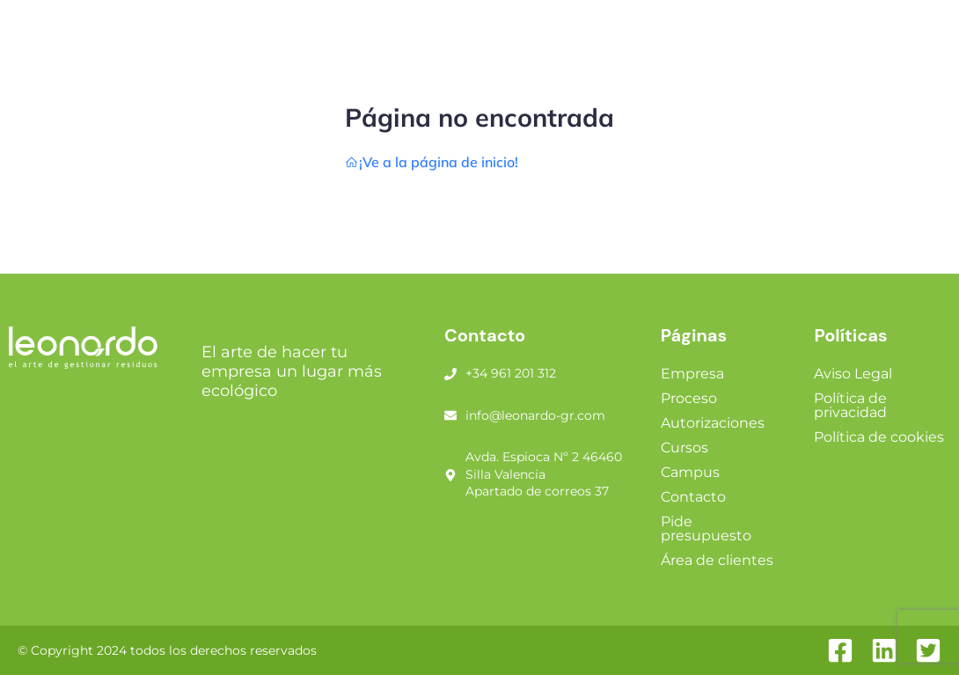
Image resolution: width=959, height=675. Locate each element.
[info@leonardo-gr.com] (450, 415)
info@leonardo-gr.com (535, 415)
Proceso (689, 398)
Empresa (692, 373)
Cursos (684, 447)
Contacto (693, 496)
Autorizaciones (713, 423)
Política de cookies (879, 437)
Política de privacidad (850, 405)
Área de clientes (717, 560)
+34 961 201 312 (510, 373)
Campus (690, 472)
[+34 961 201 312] (450, 374)
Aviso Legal (853, 373)
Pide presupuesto (706, 528)
